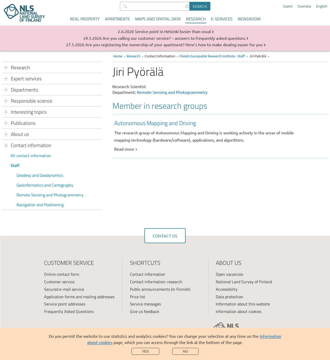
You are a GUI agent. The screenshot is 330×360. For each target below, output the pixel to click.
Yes (145, 351)
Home (117, 56)
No (185, 351)
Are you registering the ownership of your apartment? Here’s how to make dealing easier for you (174, 44)
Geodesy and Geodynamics (39, 175)
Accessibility (226, 289)
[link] (221, 135)
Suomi (288, 6)
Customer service (59, 282)
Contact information (147, 274)
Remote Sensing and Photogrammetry (50, 195)
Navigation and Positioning (40, 205)
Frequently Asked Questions (69, 311)
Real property (85, 19)
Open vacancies (229, 274)
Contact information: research (156, 282)
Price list (137, 297)
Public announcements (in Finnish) (160, 289)
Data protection (229, 297)
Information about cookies (238, 311)
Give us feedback (144, 311)
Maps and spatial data (158, 19)
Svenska (304, 6)
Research (196, 19)
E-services (222, 19)
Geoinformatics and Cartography (44, 185)
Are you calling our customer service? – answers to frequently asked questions (174, 38)
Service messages (145, 304)
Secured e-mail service (64, 289)
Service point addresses (64, 304)
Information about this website (243, 304)
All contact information (31, 155)
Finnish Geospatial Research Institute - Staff (212, 56)
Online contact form (61, 274)
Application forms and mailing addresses (79, 297)
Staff (15, 165)
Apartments (117, 19)
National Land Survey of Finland (244, 282)
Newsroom (249, 19)
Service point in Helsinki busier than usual (173, 31)
